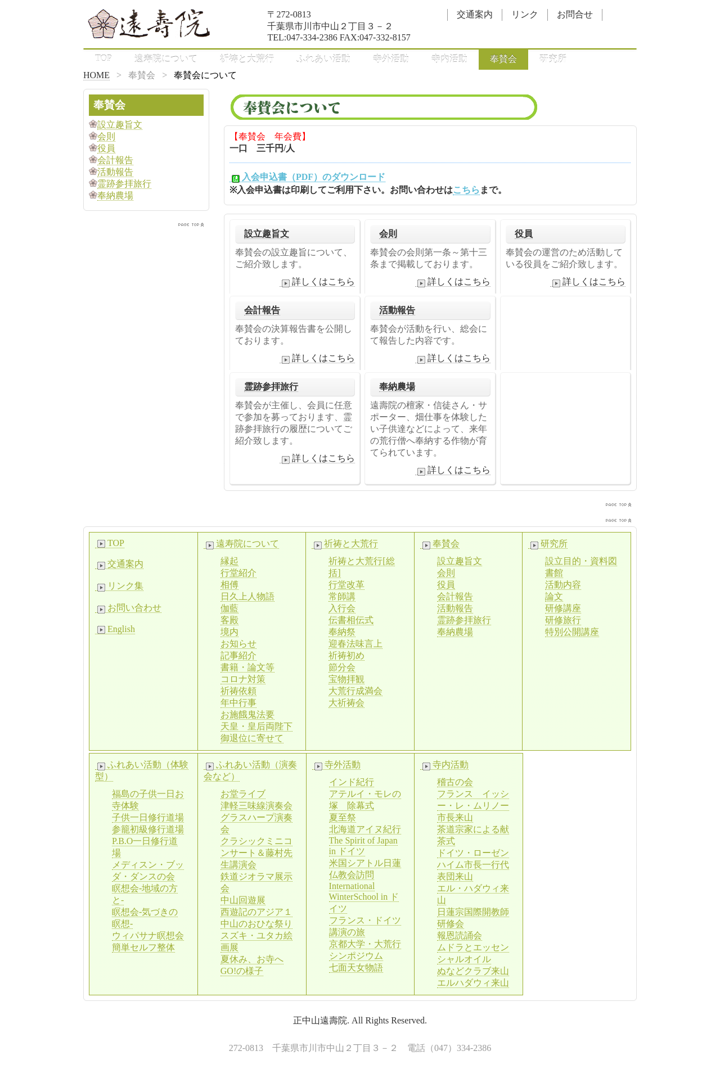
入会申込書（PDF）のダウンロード (307, 177)
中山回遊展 (243, 900)
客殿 (229, 620)
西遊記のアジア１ (256, 912)
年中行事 (238, 702)
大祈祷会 (346, 702)
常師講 (342, 596)
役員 (524, 233)
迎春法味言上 (355, 643)
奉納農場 (397, 386)
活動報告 (397, 310)
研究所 (552, 59)
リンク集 (119, 586)
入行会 (342, 608)
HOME (96, 75)
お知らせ (238, 643)
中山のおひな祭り (256, 923)
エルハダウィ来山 (473, 982)
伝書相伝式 (351, 620)
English (115, 629)
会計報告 (262, 310)
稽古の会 (455, 782)
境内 (229, 632)
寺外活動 (391, 59)
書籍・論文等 (247, 667)
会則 (388, 233)
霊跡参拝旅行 (271, 386)
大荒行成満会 (355, 691)
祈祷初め (346, 655)
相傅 (229, 584)
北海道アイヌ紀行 (365, 829)
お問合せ (575, 14)
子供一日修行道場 (148, 817)
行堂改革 (346, 584)
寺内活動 (449, 59)
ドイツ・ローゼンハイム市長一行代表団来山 (473, 864)
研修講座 (563, 608)
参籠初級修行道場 (148, 829)
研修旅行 (563, 620)
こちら (466, 190)
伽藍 (229, 608)
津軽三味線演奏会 (256, 805)
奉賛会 (503, 59)
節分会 (342, 667)
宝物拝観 (346, 679)
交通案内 (475, 14)
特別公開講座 (572, 632)
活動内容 (563, 584)
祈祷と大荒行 (247, 59)
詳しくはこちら (317, 282)
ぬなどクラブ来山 (473, 971)
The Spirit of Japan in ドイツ (363, 846)
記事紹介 (238, 655)
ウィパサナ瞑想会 (148, 935)
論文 (554, 596)
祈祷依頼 (238, 691)
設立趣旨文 (266, 233)
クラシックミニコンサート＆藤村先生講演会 (256, 852)
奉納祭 (342, 632)
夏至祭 (342, 817)
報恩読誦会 (459, 935)
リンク (524, 14)
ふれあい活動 (323, 59)
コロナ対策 (243, 679)
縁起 (229, 561)
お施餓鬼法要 (247, 714)
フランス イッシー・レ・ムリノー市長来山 (473, 805)
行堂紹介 (238, 573)
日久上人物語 (247, 596)
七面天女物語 (356, 967)
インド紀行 (351, 782)
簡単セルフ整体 (143, 947)
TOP (103, 58)
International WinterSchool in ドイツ (364, 897)
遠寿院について (165, 59)
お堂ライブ (243, 794)
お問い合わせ (128, 608)
